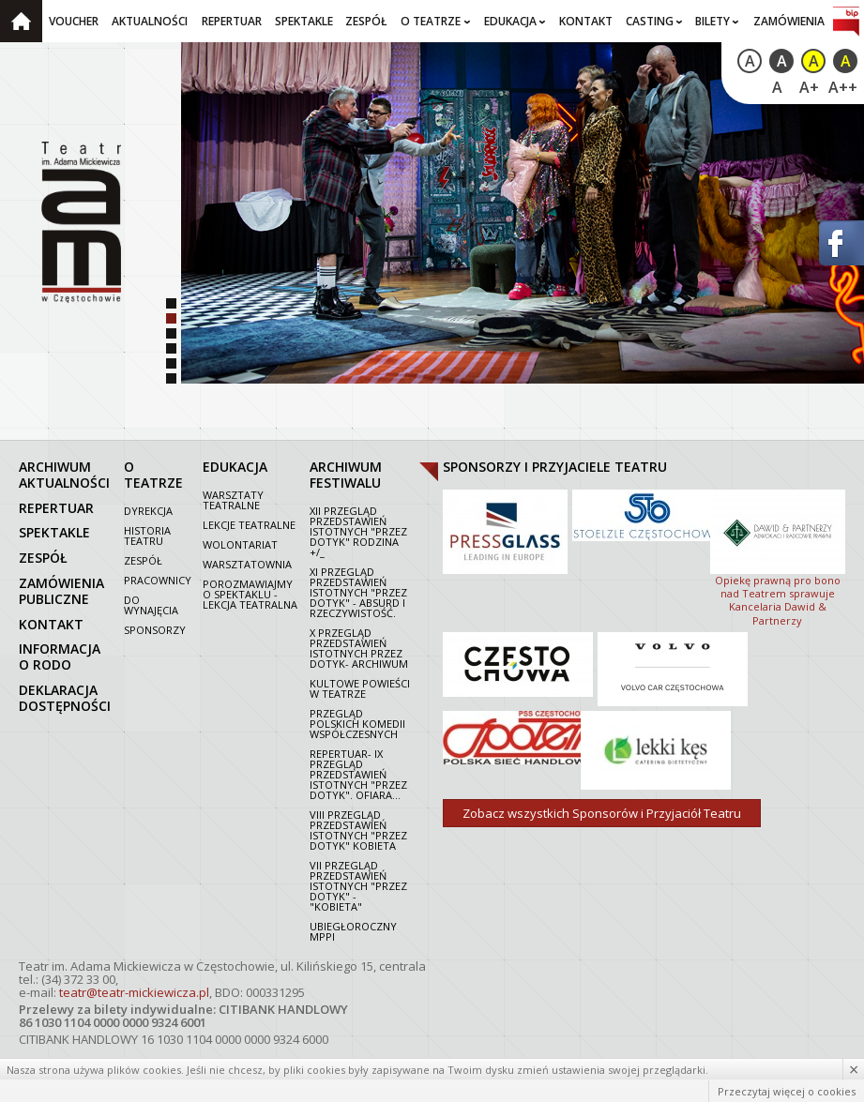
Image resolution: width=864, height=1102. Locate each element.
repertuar (56, 508)
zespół (43, 557)
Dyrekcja (148, 511)
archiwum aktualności (64, 474)
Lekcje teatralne (249, 525)
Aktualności (150, 21)
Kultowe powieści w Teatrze (360, 688)
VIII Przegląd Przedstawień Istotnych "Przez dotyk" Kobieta (358, 830)
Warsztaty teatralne (233, 500)
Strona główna (21, 21)
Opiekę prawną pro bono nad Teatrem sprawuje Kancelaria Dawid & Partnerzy (777, 556)
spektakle (54, 532)
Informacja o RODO (59, 656)
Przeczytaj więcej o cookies (787, 1091)
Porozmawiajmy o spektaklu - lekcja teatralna (250, 594)
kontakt (51, 624)
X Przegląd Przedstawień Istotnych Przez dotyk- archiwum (359, 648)
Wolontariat (240, 544)
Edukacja (510, 21)
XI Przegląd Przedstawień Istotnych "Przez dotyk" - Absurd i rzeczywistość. (358, 592)
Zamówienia (789, 21)
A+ (809, 87)
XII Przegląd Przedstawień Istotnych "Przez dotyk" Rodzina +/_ (358, 531)
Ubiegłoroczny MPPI (353, 931)
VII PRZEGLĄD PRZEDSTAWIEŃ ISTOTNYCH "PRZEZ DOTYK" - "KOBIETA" (358, 885)
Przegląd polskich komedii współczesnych (357, 723)
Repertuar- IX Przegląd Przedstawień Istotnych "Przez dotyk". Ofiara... (358, 774)
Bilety (712, 21)
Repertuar (232, 21)
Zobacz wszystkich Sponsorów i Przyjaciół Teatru (601, 813)
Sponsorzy (155, 630)
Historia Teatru (147, 535)
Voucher (74, 21)
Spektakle (304, 21)
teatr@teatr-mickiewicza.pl (134, 992)
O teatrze (431, 21)
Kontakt (586, 21)
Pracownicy (157, 580)
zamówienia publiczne (61, 591)
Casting (650, 21)
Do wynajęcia (151, 605)
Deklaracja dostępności (65, 698)
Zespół (366, 21)
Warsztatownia (247, 564)
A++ (842, 87)
